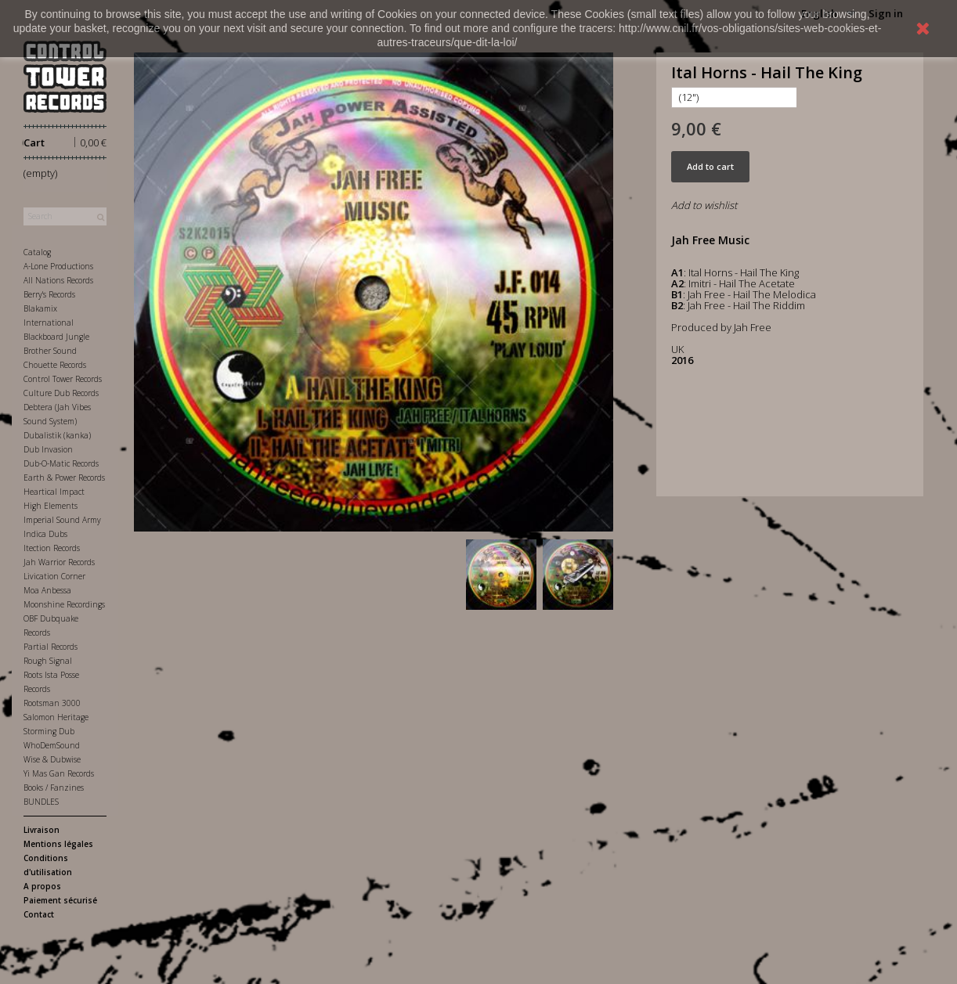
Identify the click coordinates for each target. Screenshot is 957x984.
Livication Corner (54, 576)
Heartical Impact (54, 491)
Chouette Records (54, 364)
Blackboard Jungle (56, 336)
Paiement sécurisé (60, 900)
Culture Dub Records (61, 392)
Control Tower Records (62, 378)
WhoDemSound (51, 745)
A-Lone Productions (58, 266)
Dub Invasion (48, 449)
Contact (38, 914)
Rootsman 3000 (52, 702)
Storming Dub (48, 731)
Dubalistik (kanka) (57, 435)
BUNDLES (41, 801)
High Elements (50, 505)
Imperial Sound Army (62, 519)
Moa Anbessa (47, 590)
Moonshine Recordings (64, 604)
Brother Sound (50, 350)
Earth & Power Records (64, 477)
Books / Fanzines (53, 787)
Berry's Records (49, 294)
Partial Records (50, 646)
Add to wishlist (704, 205)
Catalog (37, 252)
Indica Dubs (45, 533)
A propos (42, 886)
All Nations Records (58, 280)
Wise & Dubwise (52, 759)
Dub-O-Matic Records (61, 463)
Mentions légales (58, 843)
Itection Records (51, 547)
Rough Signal (47, 660)
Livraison (41, 829)
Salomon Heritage (55, 717)
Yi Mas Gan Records (58, 773)
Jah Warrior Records (59, 562)
